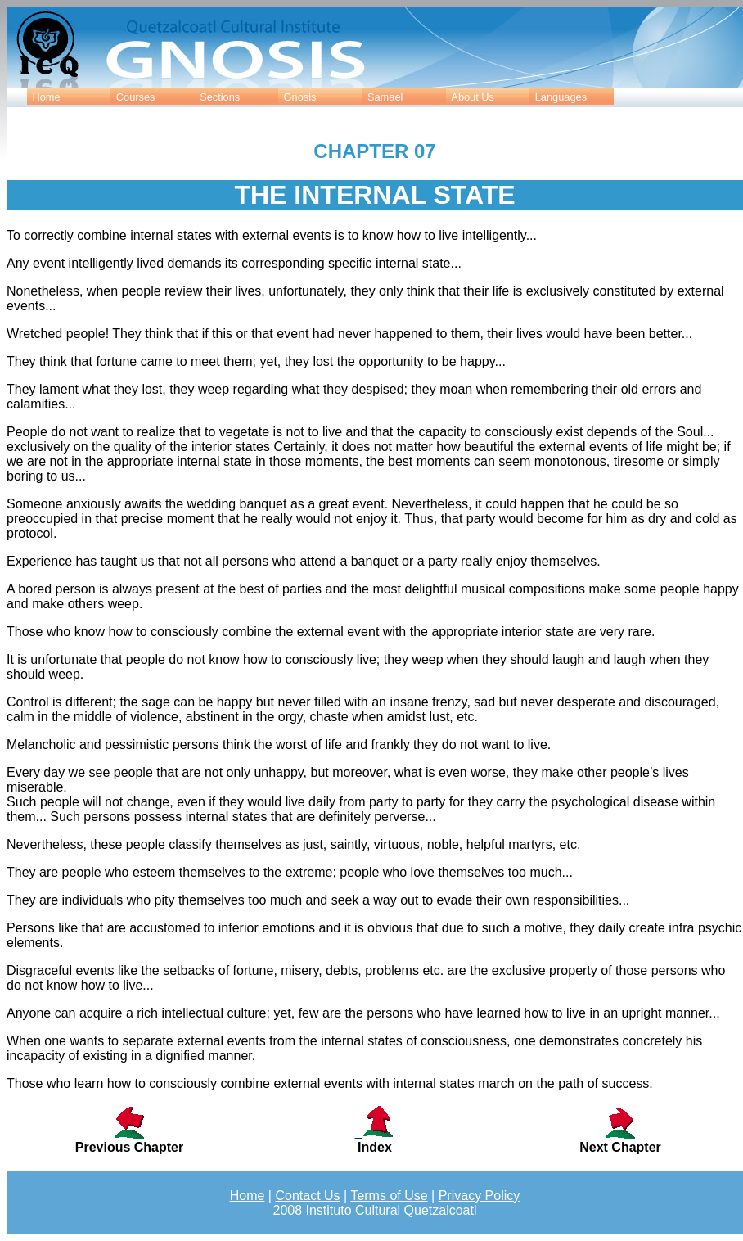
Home (46, 97)
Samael (385, 97)
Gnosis (300, 97)
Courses (135, 97)
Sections (220, 97)
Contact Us (307, 1196)
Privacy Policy (479, 1196)
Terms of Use (388, 1196)
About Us (472, 97)
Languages (561, 97)
